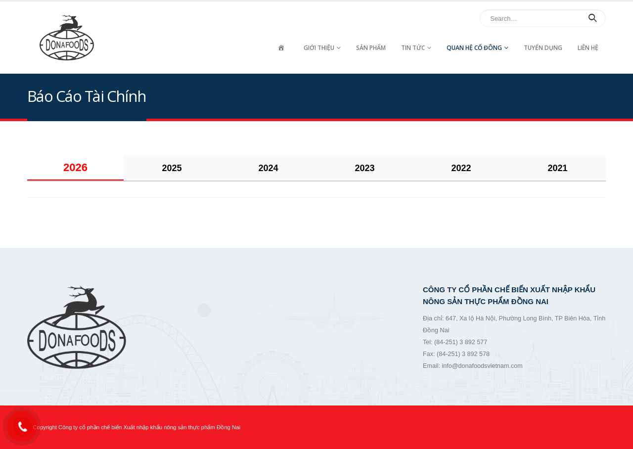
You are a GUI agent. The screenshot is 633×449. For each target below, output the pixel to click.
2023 (364, 168)
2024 (268, 168)
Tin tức (413, 48)
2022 (461, 168)
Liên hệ (588, 48)
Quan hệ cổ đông (474, 48)
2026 (75, 167)
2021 (557, 168)
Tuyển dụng (543, 48)
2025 (171, 168)
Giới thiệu (319, 48)
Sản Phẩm (371, 48)
